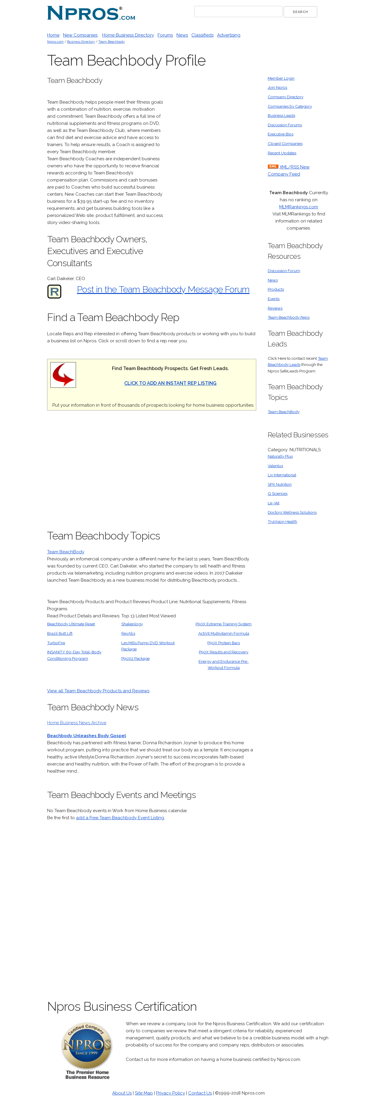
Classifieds (202, 35)
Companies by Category (290, 106)
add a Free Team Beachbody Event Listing (120, 817)
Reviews (275, 308)
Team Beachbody (111, 41)
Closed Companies (285, 143)
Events (274, 298)
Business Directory (81, 41)
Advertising (228, 35)
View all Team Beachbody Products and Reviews (98, 691)
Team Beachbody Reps (289, 317)
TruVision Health (282, 521)
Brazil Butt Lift (59, 633)
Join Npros (277, 87)
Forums (165, 35)
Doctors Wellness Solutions (292, 512)
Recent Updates (282, 153)
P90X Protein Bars (223, 642)
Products (276, 289)
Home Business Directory (128, 35)
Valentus (275, 465)
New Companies (80, 35)
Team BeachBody (65, 552)
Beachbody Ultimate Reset (71, 623)
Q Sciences (277, 493)
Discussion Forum (284, 270)
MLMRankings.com (298, 207)
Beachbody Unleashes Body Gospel (86, 735)
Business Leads (281, 115)
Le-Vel (274, 503)
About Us (122, 1093)
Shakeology (132, 623)
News (182, 35)
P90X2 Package (135, 658)
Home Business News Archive (76, 722)
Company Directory (285, 96)
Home (53, 35)
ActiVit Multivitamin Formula (223, 633)
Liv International (282, 474)
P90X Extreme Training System (224, 623)
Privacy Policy (170, 1093)
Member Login (281, 78)
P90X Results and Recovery (223, 652)
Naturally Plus (280, 456)
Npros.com (55, 41)
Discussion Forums (285, 124)
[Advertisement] (212, 163)
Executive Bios (280, 134)
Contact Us (200, 1093)
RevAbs (128, 633)
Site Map (144, 1093)
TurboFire (56, 642)
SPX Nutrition (280, 484)
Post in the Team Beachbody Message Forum (163, 289)
